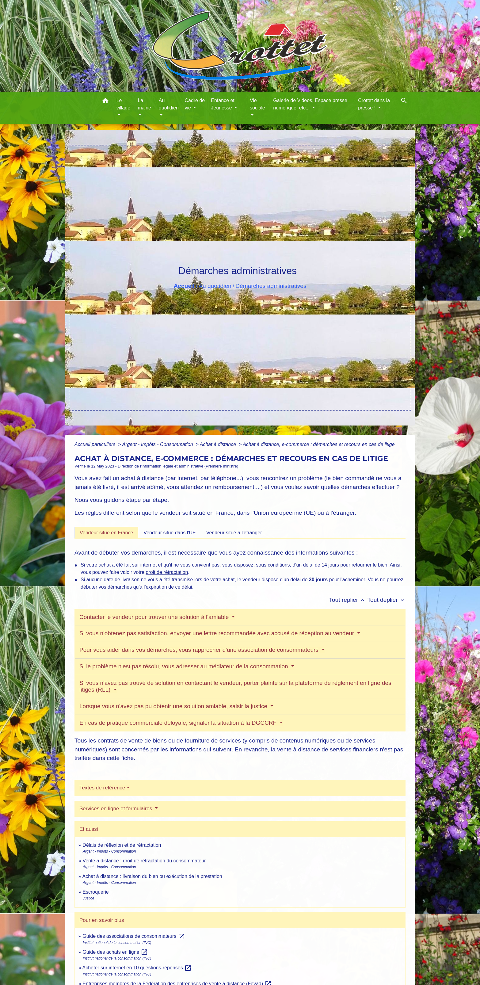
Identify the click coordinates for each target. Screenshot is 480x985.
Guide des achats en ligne (115, 952)
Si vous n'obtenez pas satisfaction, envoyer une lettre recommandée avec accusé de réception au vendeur (217, 633)
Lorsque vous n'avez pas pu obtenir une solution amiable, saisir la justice (174, 706)
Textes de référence (102, 788)
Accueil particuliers (95, 444)
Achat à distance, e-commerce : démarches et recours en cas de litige (318, 444)
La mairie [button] (144, 104)
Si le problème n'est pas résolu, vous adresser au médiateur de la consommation (184, 666)
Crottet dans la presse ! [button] (374, 104)
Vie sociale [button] (257, 104)
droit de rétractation (167, 572)
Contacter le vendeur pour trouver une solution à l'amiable (154, 617)
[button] (105, 101)
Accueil (183, 286)
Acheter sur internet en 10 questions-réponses (137, 967)
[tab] (106, 532)
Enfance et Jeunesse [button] (222, 104)
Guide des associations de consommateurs (133, 936)
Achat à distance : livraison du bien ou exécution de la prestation (152, 876)
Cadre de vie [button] (195, 104)
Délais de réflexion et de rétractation (121, 845)
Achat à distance (219, 444)
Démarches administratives (270, 286)
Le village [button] (123, 104)
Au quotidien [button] (169, 104)
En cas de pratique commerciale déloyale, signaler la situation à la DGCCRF (178, 723)
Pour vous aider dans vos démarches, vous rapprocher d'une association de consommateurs (199, 650)
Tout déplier (386, 600)
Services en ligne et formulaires (116, 808)
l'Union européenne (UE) (283, 513)
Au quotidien (215, 286)
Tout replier (348, 600)
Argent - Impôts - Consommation (158, 444)
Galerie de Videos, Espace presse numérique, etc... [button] (310, 104)
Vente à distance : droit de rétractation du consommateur (144, 860)
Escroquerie (95, 892)
